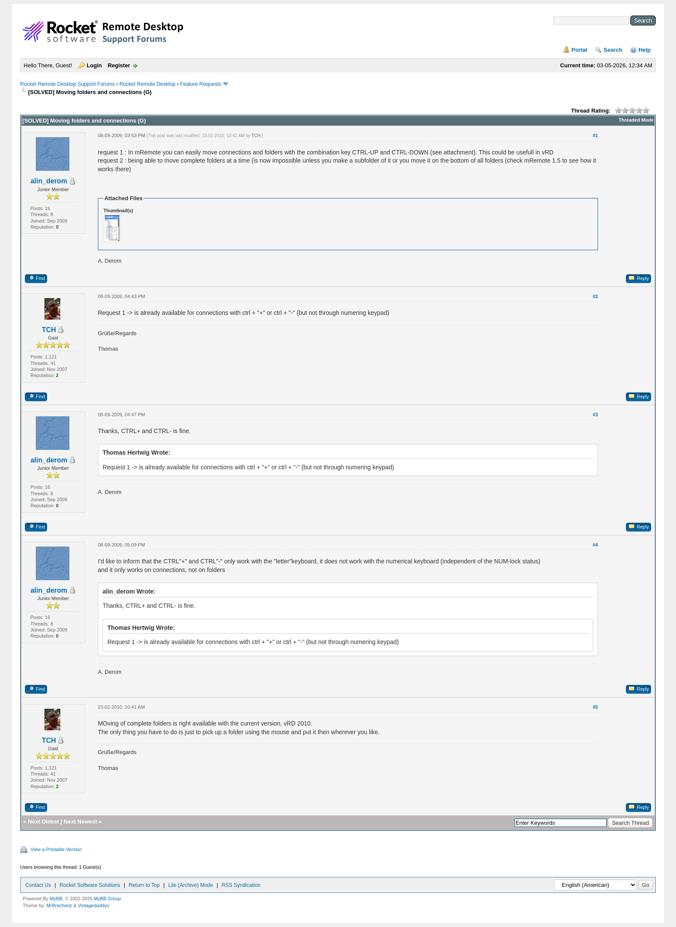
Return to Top (144, 885)
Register (119, 65)
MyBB (56, 898)
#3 (595, 414)
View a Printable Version (56, 849)
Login (94, 65)
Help (644, 50)
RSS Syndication (241, 885)
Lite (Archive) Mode (190, 885)
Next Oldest (43, 821)
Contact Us (38, 885)
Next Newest (80, 821)
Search (613, 50)
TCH (255, 135)
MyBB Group (107, 898)
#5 (595, 707)
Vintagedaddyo (94, 905)
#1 (595, 135)
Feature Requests (200, 84)
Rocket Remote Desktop (147, 84)
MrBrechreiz (59, 905)
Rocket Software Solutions (89, 885)
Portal (580, 50)
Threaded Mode (636, 120)
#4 (595, 544)
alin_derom (49, 181)
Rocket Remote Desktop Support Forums (67, 84)
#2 (595, 296)
